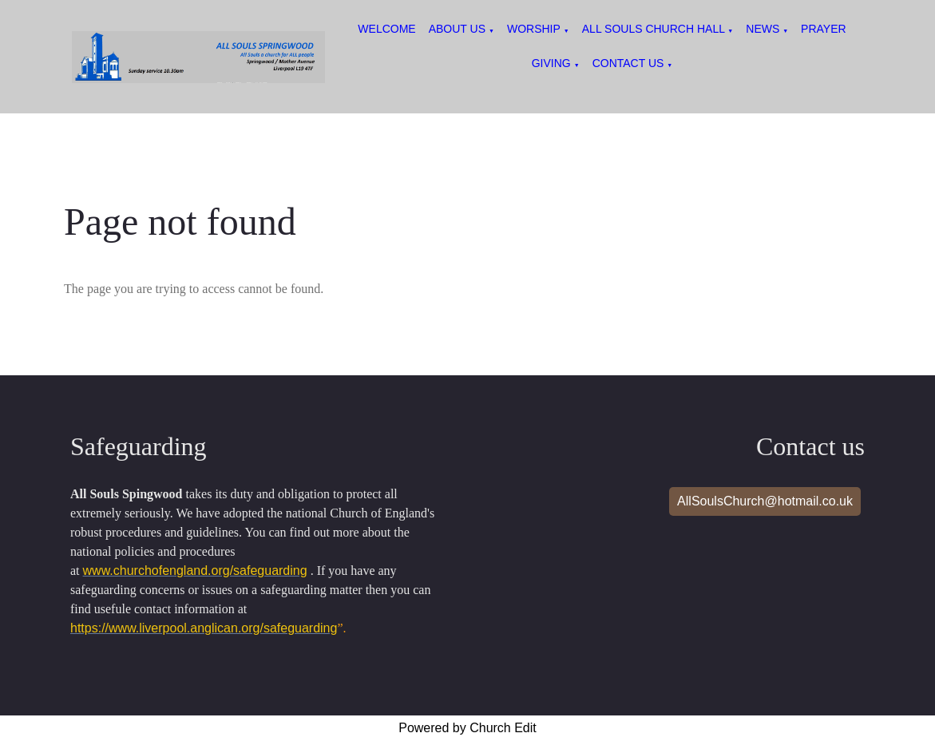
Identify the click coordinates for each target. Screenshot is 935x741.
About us (457, 28)
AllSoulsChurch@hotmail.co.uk (765, 501)
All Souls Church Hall (655, 28)
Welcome (386, 28)
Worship (534, 28)
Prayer (823, 28)
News (764, 28)
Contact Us (628, 63)
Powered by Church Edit (467, 728)
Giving (551, 63)
